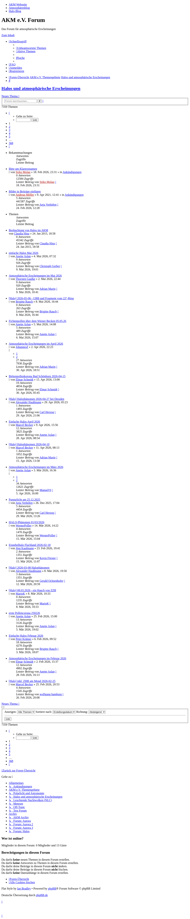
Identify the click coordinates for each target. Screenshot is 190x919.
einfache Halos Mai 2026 (23, 252)
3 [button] (9, 130)
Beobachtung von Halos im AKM (28, 230)
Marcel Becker (24, 424)
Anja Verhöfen (48, 204)
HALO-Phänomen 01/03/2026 (26, 522)
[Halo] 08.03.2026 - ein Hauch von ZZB (32, 590)
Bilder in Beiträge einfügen (25, 191)
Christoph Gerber (49, 266)
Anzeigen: (19, 711)
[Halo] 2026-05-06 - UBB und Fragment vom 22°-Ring (41, 298)
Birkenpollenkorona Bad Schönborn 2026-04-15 (37, 376)
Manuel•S (45, 490)
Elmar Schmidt (24, 379)
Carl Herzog (46, 412)
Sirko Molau (23, 172)
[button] (9, 113)
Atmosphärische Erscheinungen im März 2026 (36, 467)
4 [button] (9, 133)
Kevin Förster (47, 558)
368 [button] (11, 143)
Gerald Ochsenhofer (51, 580)
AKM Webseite (18, 4)
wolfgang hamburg (50, 694)
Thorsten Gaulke (25, 278)
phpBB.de (42, 895)
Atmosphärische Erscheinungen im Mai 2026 (35, 275)
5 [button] (9, 136)
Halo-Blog (15, 11)
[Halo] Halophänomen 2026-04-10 (29, 444)
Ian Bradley (24, 888)
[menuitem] (31, 48)
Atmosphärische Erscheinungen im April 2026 (36, 343)
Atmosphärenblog (19, 7)
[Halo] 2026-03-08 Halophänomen (29, 567)
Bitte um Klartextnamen (23, 168)
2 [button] (9, 126)
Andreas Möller (25, 194)
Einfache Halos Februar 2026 (26, 635)
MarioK (20, 593)
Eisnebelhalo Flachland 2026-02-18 (29, 544)
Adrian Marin (47, 288)
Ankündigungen (72, 172)
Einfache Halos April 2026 (24, 421)
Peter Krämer (23, 639)
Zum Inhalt (8, 35)
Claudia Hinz (21, 233)
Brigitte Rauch (24, 301)
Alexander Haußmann (28, 402)
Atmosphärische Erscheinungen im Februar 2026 (37, 658)
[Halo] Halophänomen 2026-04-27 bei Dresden (36, 398)
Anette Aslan (23, 256)
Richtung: (91, 711)
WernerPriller (24, 525)
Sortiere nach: (56, 711)
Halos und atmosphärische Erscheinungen (40, 88)
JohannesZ (22, 347)
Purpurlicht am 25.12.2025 (24, 499)
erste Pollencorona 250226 (24, 613)
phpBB (52, 888)
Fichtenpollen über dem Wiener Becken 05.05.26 (37, 321)
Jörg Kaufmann (25, 548)
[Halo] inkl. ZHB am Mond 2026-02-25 (32, 681)
